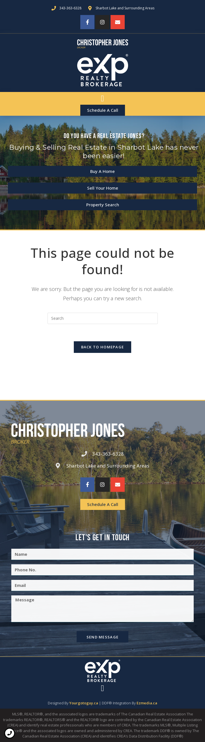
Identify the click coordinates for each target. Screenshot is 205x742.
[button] (102, 98)
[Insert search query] (103, 318)
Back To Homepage (102, 346)
